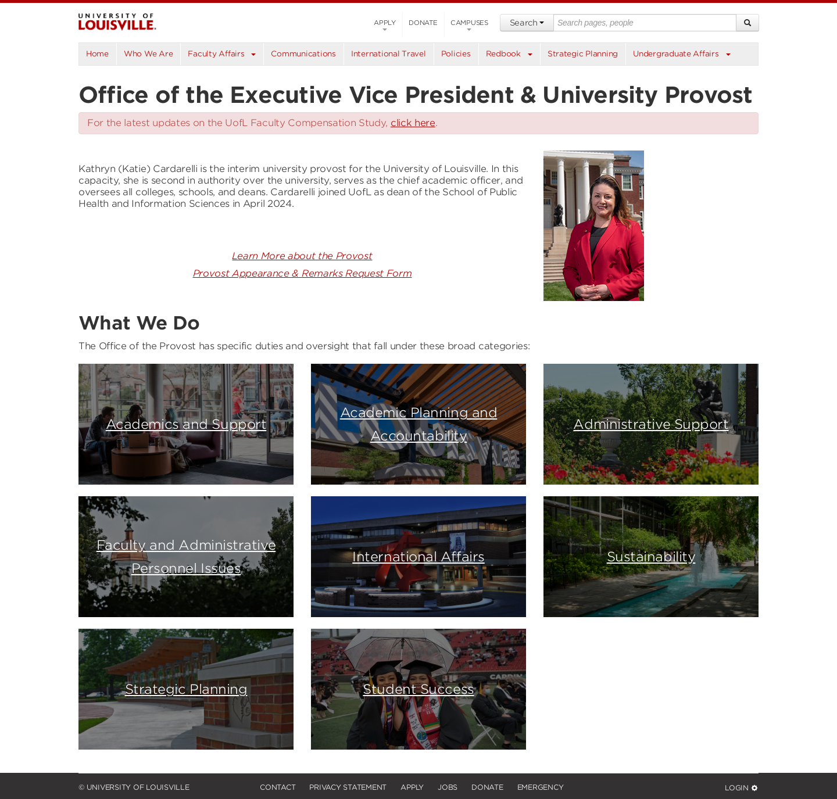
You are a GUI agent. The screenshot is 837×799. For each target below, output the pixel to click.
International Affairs (418, 556)
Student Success (418, 689)
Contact (277, 787)
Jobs (447, 787)
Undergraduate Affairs (676, 53)
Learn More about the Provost (302, 255)
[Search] (747, 22)
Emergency (540, 787)
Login (742, 787)
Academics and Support (186, 424)
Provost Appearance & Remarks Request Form (302, 273)
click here (413, 122)
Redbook (503, 53)
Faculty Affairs (216, 53)
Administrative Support (650, 424)
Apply (385, 25)
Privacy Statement (348, 787)
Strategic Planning (186, 689)
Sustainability (651, 556)
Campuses (469, 25)
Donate (423, 23)
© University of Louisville (133, 787)
